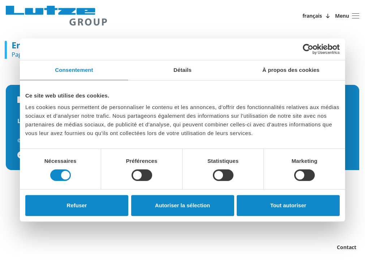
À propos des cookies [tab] (290, 70)
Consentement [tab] (74, 70)
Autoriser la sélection (182, 205)
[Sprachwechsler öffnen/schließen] (317, 16)
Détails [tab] (182, 70)
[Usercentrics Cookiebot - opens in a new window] (308, 49)
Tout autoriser (288, 205)
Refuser (77, 205)
